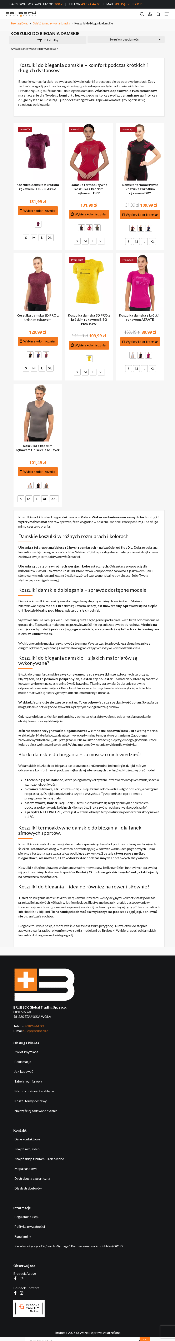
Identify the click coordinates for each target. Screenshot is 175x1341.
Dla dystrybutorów (28, 1188)
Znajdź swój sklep (27, 1149)
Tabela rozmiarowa (28, 1081)
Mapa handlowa (25, 1169)
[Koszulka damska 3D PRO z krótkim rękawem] (38, 282)
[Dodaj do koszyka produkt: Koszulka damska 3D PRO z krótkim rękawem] (38, 341)
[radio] (38, 224)
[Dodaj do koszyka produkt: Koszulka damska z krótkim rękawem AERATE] (140, 341)
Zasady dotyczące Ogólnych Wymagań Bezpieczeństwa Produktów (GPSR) (68, 1246)
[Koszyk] (158, 14)
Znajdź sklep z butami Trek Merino (39, 1159)
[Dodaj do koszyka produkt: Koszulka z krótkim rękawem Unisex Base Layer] (38, 471)
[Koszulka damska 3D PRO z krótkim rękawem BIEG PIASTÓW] (89, 282)
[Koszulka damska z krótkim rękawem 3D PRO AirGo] (38, 152)
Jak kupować (23, 1071)
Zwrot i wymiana (26, 1052)
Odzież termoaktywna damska (51, 23)
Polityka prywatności (29, 1226)
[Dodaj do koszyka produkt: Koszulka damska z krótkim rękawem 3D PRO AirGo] (38, 210)
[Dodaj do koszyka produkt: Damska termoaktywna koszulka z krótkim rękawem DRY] (89, 214)
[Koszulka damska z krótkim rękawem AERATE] (140, 282)
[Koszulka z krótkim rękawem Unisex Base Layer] (38, 412)
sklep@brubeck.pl (129, 4)
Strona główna (19, 23)
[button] (167, 14)
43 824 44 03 (91, 4)
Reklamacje (22, 1062)
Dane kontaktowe (27, 1139)
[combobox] (126, 39)
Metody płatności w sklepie (34, 1091)
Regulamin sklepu (26, 1217)
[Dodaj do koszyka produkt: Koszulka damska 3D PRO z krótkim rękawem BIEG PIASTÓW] (89, 345)
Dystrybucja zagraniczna (32, 1178)
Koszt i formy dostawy (30, 1101)
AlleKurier (34, 1311)
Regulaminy (22, 1236)
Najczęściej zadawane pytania (35, 1111)
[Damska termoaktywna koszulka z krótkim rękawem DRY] (89, 152)
